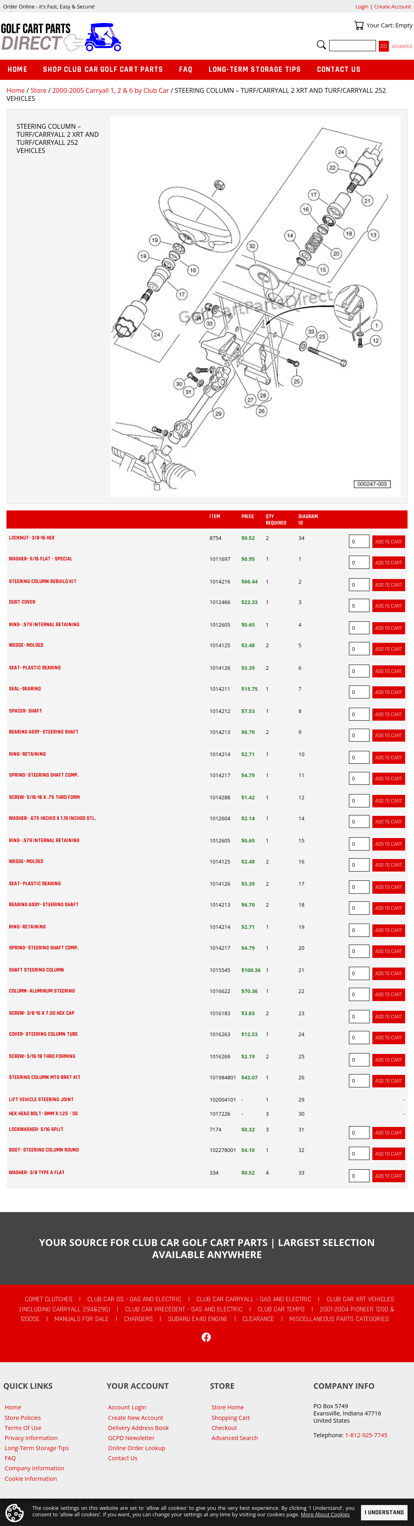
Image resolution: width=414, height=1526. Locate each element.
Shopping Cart (230, 1417)
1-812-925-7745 (366, 1435)
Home (15, 90)
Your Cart (359, 25)
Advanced (402, 47)
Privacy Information (31, 1438)
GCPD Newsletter (131, 1438)
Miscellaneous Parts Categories (339, 1319)
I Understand (384, 1512)
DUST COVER (22, 602)
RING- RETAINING (27, 754)
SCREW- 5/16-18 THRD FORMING (42, 1056)
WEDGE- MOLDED (26, 645)
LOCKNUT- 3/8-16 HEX (32, 538)
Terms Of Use (23, 1428)
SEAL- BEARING (25, 689)
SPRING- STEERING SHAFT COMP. (43, 775)
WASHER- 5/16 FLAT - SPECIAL (40, 559)
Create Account (392, 6)
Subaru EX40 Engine (198, 1319)
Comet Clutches (48, 1299)
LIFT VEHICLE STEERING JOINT (41, 1099)
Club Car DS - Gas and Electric (134, 1299)
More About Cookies (325, 1514)
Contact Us (339, 70)
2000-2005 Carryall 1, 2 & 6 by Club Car (110, 90)
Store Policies (23, 1417)
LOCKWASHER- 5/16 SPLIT (36, 1129)
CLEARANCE (258, 1319)
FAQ (186, 70)
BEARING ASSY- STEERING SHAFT (43, 732)
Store (38, 90)
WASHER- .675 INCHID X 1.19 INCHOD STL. (52, 818)
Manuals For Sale (82, 1319)
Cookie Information (31, 1478)
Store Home (227, 1407)
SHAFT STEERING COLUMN (36, 970)
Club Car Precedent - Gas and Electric (184, 1309)
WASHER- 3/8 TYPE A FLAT (37, 1172)
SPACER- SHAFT (25, 711)
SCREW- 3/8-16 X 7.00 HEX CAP (41, 1013)
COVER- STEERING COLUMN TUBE (43, 1034)
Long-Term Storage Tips (255, 70)
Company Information (34, 1468)
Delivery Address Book (138, 1428)
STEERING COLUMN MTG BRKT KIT (44, 1077)
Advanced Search (234, 1438)
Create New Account (135, 1417)
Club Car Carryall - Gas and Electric (253, 1299)
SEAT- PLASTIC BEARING (35, 668)
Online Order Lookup (136, 1448)
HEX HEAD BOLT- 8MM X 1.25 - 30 (43, 1113)
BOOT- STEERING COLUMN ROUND (44, 1150)
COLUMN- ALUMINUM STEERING (42, 991)
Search (321, 44)
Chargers (138, 1319)
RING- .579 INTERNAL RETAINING (44, 624)
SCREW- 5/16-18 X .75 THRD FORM (44, 797)
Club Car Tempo (281, 1309)
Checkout (224, 1428)
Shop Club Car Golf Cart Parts (103, 70)
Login (361, 6)
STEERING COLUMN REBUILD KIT (42, 581)
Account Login (127, 1407)
